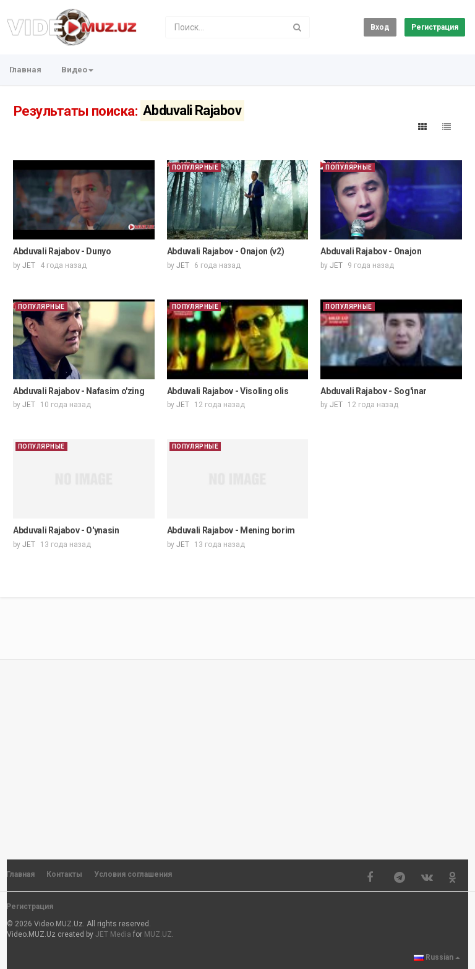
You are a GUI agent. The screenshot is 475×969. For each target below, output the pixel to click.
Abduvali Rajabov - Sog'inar (373, 391)
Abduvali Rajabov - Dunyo (62, 251)
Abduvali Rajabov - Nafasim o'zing (78, 391)
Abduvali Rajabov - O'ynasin (66, 530)
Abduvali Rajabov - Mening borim (231, 530)
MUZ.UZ (158, 934)
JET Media (113, 934)
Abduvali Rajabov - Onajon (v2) (226, 251)
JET (28, 265)
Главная (25, 69)
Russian (437, 957)
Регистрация (434, 27)
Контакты (64, 874)
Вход (380, 27)
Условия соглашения (133, 874)
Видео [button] (77, 69)
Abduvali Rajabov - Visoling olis (228, 391)
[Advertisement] (237, 753)
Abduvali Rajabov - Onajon (370, 251)
